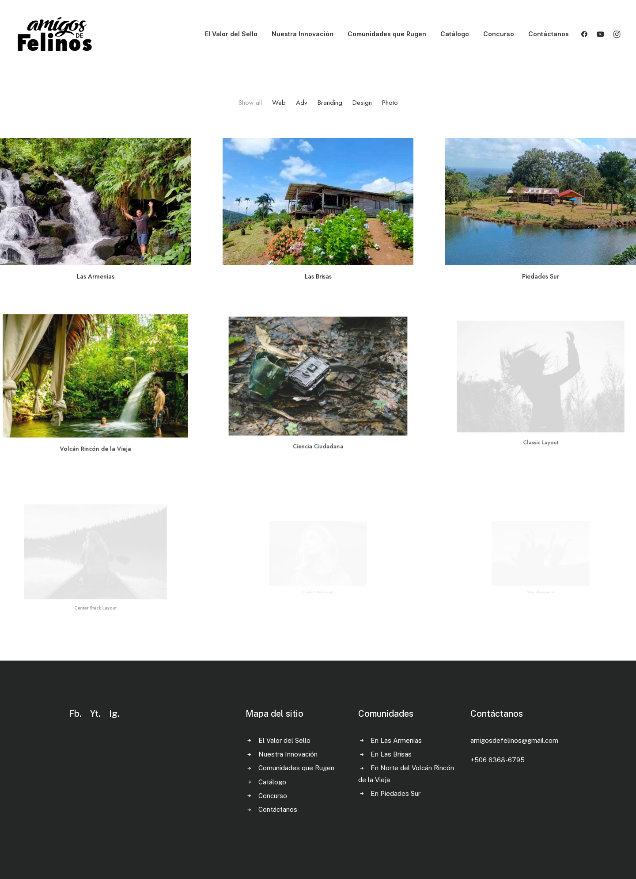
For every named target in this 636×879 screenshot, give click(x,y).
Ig (113, 713)
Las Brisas (318, 275)
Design (362, 102)
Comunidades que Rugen (387, 34)
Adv (301, 102)
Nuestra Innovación (302, 34)
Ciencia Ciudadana (318, 424)
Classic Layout (540, 418)
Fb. (75, 713)
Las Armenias (95, 276)
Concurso (498, 34)
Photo (390, 102)
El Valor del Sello (231, 34)
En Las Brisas (391, 754)
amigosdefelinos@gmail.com (514, 740)
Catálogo (454, 34)
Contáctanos (548, 34)
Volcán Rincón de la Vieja (95, 433)
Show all (250, 102)
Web (279, 102)
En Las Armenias (396, 740)
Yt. (95, 713)
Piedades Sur (540, 274)
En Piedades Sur (395, 793)
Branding (330, 102)
